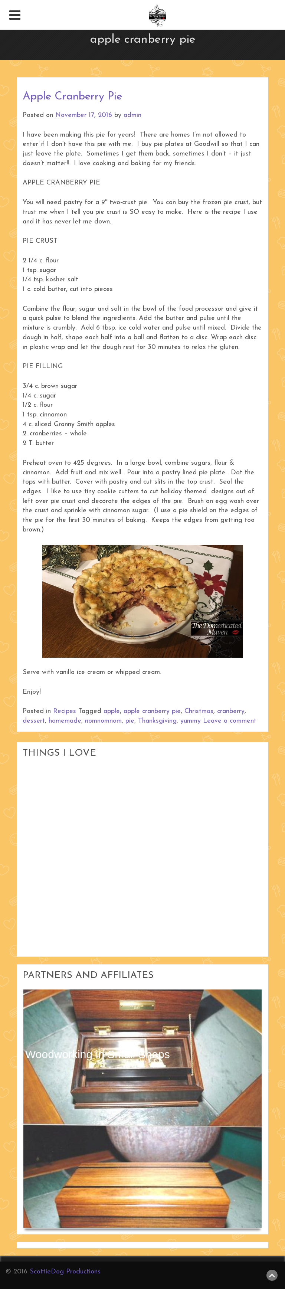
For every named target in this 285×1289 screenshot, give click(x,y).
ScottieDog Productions (65, 1271)
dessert (34, 720)
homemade (65, 720)
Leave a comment (229, 720)
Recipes (64, 711)
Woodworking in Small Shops (97, 1054)
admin (132, 115)
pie (129, 720)
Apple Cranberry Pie (72, 96)
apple (112, 711)
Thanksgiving (157, 720)
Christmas (198, 711)
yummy (190, 720)
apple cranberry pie (152, 711)
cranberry (231, 711)
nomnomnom (103, 720)
